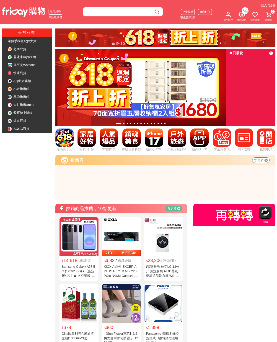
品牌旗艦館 (19, 97)
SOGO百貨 (19, 129)
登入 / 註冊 (268, 5)
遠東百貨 (17, 121)
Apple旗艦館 (19, 81)
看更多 (173, 208)
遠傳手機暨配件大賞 (22, 41)
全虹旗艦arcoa (21, 105)
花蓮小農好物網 (22, 57)
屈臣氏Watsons (22, 65)
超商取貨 (17, 49)
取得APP (55, 11)
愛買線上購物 (20, 113)
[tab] (118, 123)
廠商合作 (204, 11)
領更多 (261, 160)
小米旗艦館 (19, 89)
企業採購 (187, 11)
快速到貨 (17, 73)
